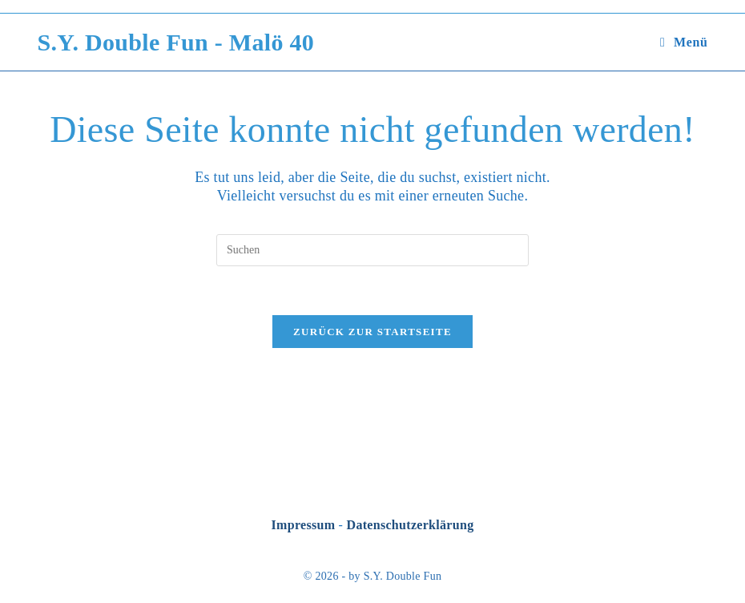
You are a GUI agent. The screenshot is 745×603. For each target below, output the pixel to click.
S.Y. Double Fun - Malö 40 (176, 42)
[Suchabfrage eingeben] (372, 250)
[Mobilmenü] (683, 42)
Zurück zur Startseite (372, 332)
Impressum (304, 525)
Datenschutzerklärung (410, 525)
